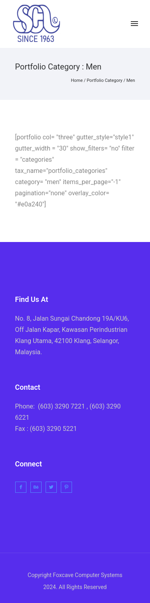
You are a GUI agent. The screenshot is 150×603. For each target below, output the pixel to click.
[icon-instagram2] (119, 23)
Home (77, 80)
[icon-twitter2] (104, 23)
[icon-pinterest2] (68, 487)
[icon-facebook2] (87, 23)
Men (130, 80)
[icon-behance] (38, 487)
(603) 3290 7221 (61, 406)
